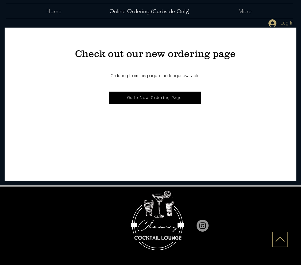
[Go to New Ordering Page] (155, 98)
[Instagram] (203, 226)
